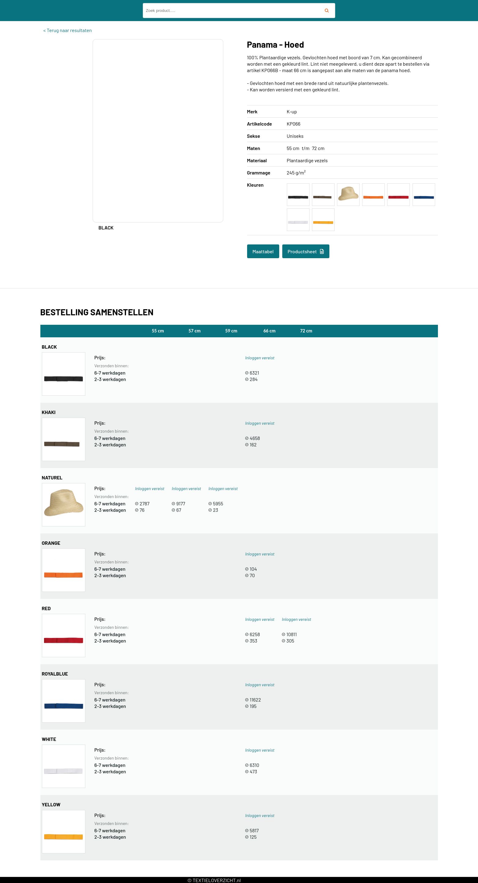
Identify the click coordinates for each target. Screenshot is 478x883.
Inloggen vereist (259, 357)
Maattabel (263, 251)
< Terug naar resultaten (67, 30)
